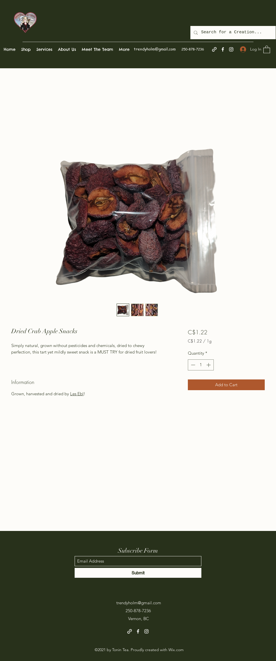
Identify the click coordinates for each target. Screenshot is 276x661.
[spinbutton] (200, 365)
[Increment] (209, 365)
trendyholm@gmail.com (155, 49)
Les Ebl (77, 393)
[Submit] (138, 573)
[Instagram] (231, 49)
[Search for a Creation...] (232, 32)
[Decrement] (192, 365)
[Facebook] (223, 49)
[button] (266, 49)
